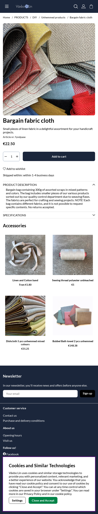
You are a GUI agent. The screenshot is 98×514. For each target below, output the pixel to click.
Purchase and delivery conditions (24, 420)
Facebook (12, 454)
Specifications (14, 215)
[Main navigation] (7, 6)
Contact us (10, 415)
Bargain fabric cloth (81, 17)
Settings (17, 500)
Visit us (7, 440)
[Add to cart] (59, 156)
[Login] (83, 6)
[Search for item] (76, 6)
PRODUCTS (21, 17)
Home (6, 17)
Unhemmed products (53, 17)
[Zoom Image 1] (49, 69)
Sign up (87, 393)
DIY (34, 17)
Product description (20, 184)
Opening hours (12, 435)
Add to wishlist (14, 168)
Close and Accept (43, 500)
